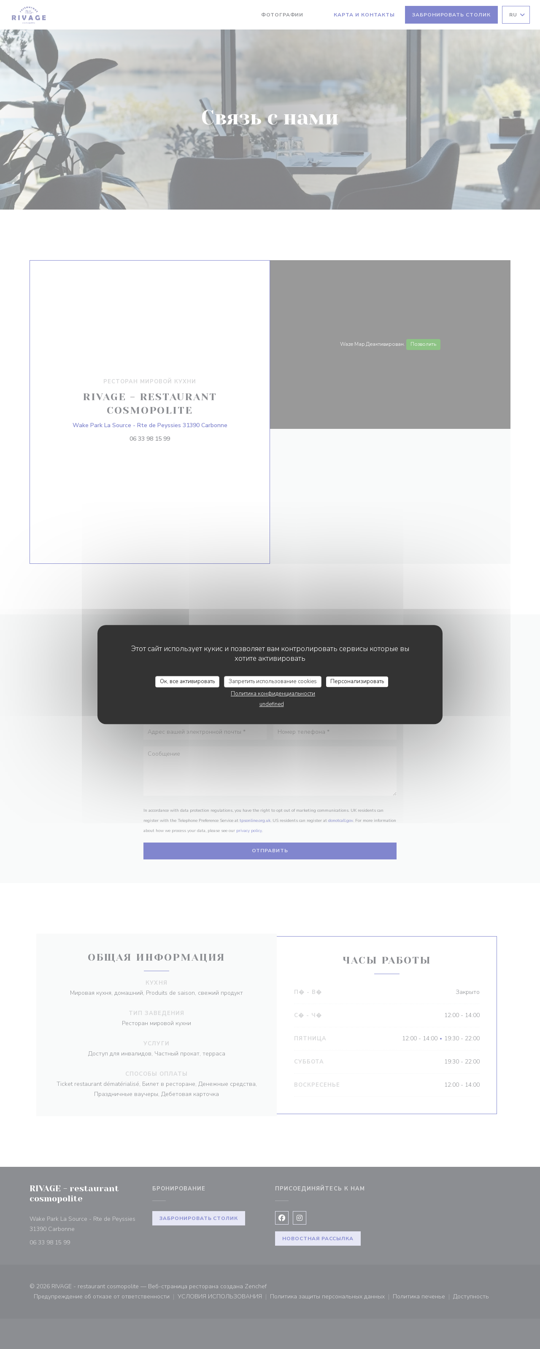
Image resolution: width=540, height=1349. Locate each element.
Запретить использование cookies (273, 681)
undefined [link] (271, 704)
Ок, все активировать (187, 681)
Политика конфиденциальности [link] (273, 693)
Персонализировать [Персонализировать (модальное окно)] (357, 681)
